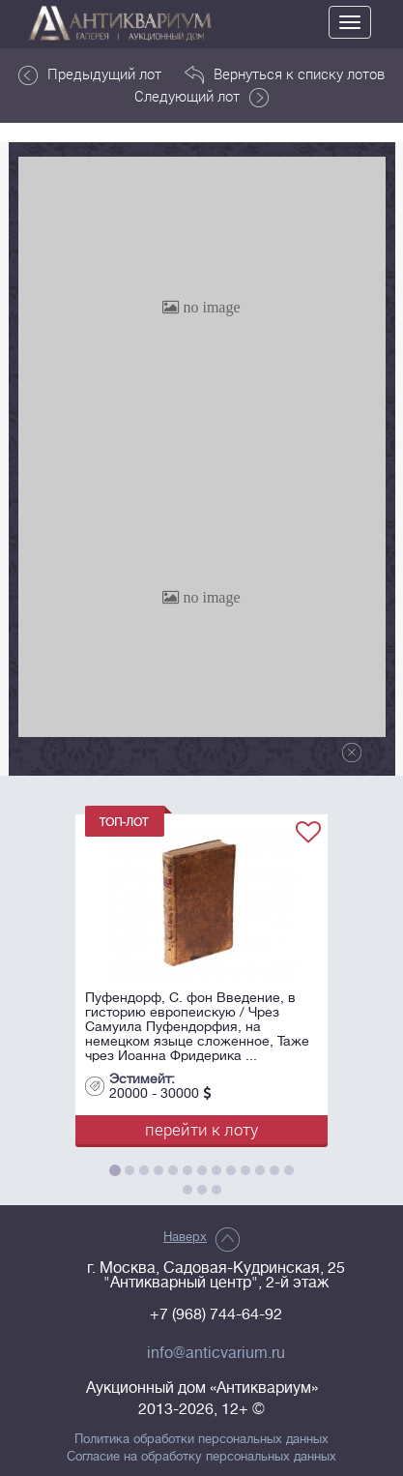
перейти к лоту (201, 1129)
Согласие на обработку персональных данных (201, 1456)
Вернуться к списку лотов (285, 74)
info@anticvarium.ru (216, 1353)
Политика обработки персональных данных (201, 1439)
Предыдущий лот (89, 74)
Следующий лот (201, 96)
